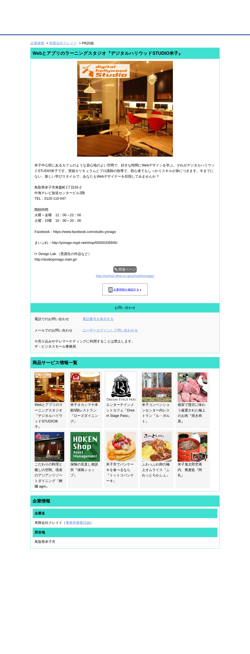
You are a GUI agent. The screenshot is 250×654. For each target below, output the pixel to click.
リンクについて (151, 630)
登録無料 (45, 20)
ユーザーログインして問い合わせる (110, 330)
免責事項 (35, 636)
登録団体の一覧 (115, 586)
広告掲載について (61, 630)
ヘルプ (130, 630)
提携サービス (80, 604)
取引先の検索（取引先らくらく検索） (46, 591)
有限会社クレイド (63, 43)
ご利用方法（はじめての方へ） (202, 586)
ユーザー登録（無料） (38, 586)
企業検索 (37, 43)
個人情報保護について (201, 630)
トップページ (38, 28)
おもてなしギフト (164, 596)
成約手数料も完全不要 (95, 20)
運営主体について (195, 596)
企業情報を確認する (126, 289)
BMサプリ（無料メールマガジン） (44, 611)
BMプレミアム (80, 586)
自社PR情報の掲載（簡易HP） (42, 606)
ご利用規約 (174, 630)
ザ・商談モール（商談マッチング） (154, 29)
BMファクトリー (81, 599)
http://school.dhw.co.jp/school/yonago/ (125, 276)
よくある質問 (193, 591)
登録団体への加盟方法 (118, 591)
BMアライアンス (81, 609)
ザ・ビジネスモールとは (173, 6)
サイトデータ (110, 630)
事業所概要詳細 (78, 523)
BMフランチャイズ (83, 614)
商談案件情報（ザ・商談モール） (44, 601)
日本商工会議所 (163, 586)
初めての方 (36, 630)
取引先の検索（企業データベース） (96, 29)
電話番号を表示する (98, 319)
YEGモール (161, 601)
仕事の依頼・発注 (36, 596)
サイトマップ (86, 630)
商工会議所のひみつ (165, 591)
